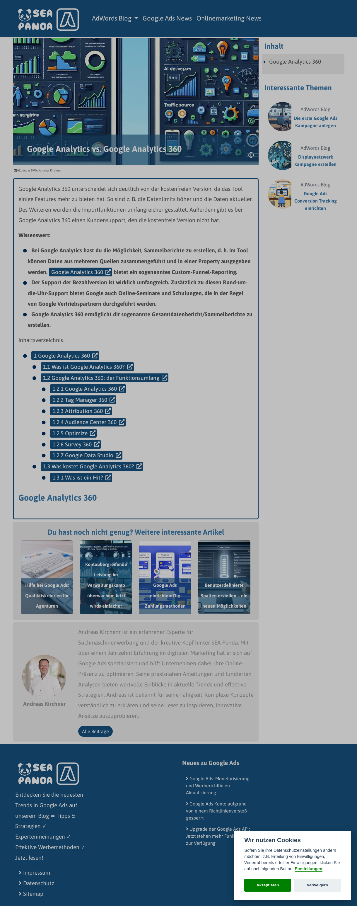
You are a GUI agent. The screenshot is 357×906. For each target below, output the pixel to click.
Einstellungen (308, 868)
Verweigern (317, 885)
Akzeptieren (268, 885)
